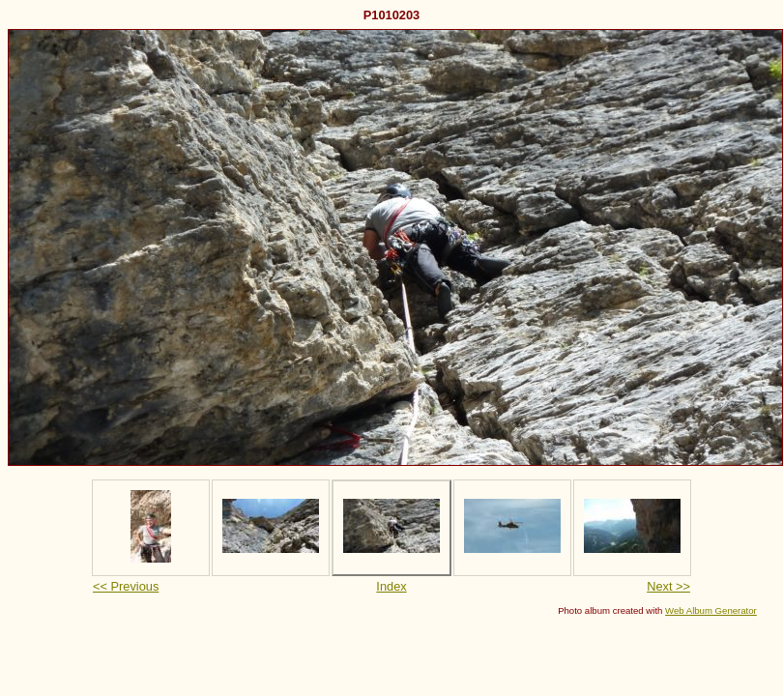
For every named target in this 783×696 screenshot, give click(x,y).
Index (391, 586)
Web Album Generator (711, 610)
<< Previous (126, 586)
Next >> (668, 586)
